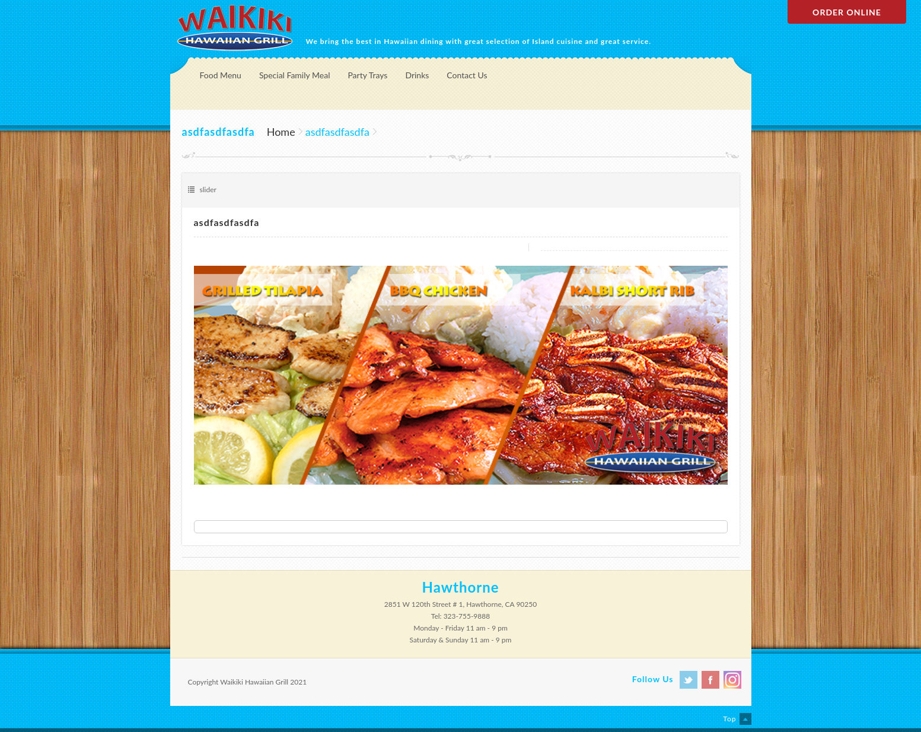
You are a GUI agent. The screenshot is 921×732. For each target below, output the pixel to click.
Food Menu (220, 75)
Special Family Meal (294, 75)
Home (281, 132)
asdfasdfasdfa (227, 222)
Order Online (846, 12)
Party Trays (367, 75)
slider (208, 189)
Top (729, 718)
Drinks (417, 75)
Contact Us (467, 75)
